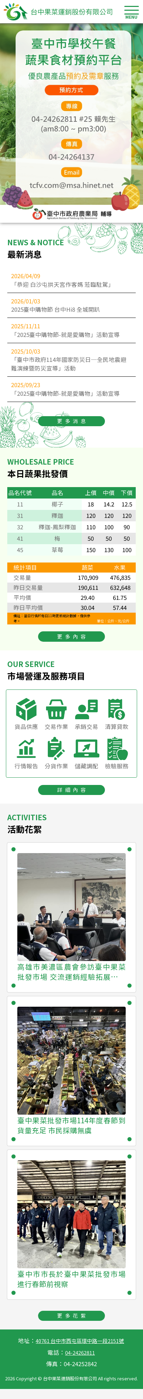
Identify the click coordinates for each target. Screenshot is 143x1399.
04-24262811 (80, 1362)
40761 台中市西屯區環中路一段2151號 (80, 1350)
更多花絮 (72, 1324)
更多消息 (72, 426)
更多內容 (72, 643)
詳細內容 (72, 798)
